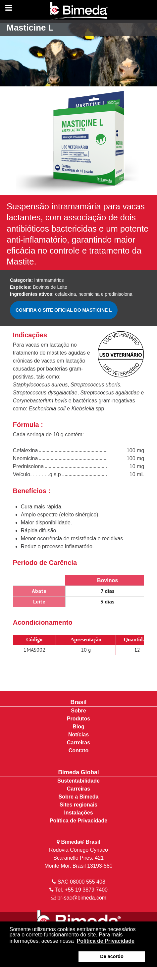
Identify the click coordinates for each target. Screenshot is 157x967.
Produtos (78, 718)
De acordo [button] (111, 956)
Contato (78, 750)
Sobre (78, 710)
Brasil (79, 702)
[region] (78, 53)
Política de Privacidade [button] (105, 941)
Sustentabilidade (78, 781)
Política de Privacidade (78, 820)
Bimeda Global (78, 772)
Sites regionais (78, 804)
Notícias (78, 734)
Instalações (78, 812)
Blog (78, 726)
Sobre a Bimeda (79, 797)
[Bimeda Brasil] (78, 11)
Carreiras (78, 742)
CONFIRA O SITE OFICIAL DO (64, 310)
